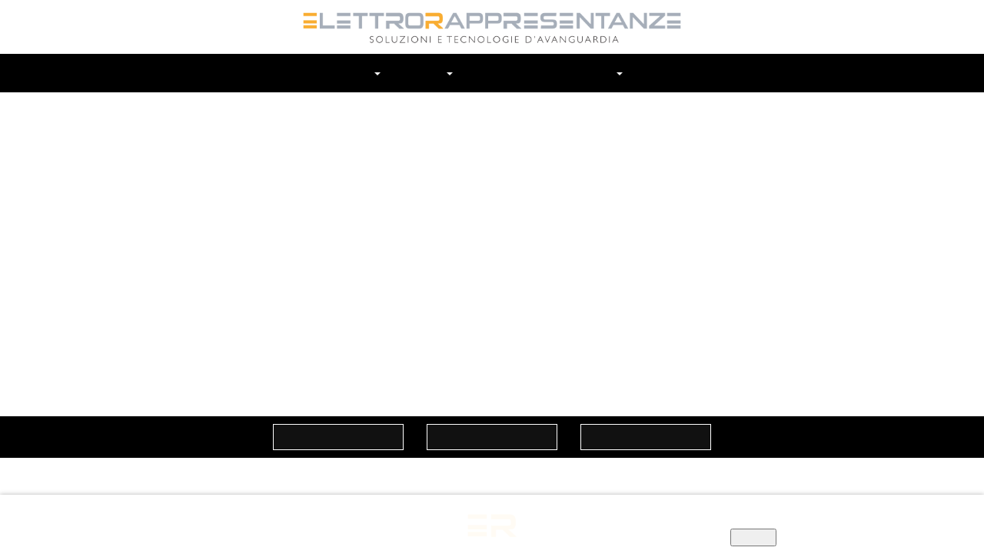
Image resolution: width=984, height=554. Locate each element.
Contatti (658, 72)
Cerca (701, 73)
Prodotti (498, 72)
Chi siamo (354, 72)
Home (289, 72)
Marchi (429, 72)
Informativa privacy (647, 522)
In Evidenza (579, 72)
